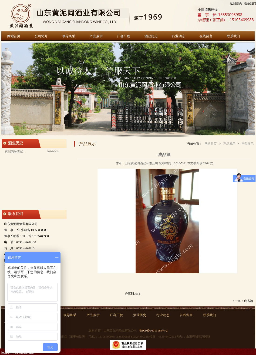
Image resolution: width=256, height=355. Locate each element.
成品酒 (248, 301)
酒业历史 (151, 36)
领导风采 (68, 36)
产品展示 (96, 36)
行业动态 (178, 36)
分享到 (129, 293)
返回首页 (236, 3)
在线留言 (205, 36)
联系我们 (250, 3)
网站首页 (13, 36)
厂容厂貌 (123, 36)
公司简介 (41, 36)
